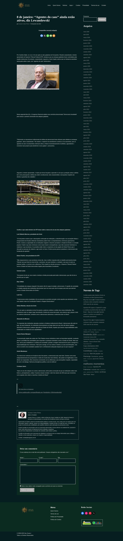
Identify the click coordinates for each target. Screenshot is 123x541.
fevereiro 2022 (87, 113)
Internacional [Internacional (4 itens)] (89, 361)
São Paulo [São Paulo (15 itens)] (86, 377)
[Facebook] (41, 34)
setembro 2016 (87, 191)
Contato (104, 5)
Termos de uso (95, 5)
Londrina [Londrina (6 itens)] (85, 363)
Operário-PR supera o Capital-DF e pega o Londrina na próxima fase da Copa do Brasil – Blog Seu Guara (94, 312)
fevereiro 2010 (87, 269)
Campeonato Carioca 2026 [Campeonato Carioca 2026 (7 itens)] (89, 339)
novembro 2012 (87, 237)
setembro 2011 (87, 252)
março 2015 (86, 211)
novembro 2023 (87, 89)
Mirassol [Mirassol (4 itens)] (85, 369)
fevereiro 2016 (87, 197)
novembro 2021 (87, 121)
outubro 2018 (87, 162)
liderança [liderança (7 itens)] (101, 361)
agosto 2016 (86, 194)
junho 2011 (86, 261)
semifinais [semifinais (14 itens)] (103, 375)
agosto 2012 (86, 246)
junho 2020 (86, 142)
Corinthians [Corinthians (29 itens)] (87, 354)
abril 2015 (86, 208)
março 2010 (86, 266)
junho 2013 (86, 234)
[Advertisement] (48, 45)
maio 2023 (86, 92)
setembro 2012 (87, 243)
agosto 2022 (86, 107)
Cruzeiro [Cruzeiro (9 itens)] (100, 353)
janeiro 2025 (86, 66)
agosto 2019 (86, 153)
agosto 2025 (86, 58)
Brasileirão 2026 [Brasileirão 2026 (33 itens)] (90, 337)
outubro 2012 (87, 240)
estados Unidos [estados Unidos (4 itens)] (86, 356)
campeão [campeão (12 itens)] (102, 342)
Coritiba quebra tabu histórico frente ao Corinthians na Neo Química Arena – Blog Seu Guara (94, 300)
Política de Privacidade (57, 520)
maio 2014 (86, 220)
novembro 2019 (87, 144)
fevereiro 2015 (87, 214)
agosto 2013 (86, 229)
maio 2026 (86, 31)
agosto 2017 (86, 176)
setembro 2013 (87, 226)
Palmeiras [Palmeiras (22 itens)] (87, 372)
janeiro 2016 (86, 200)
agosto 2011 (86, 255)
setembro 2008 (87, 287)
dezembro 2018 (87, 156)
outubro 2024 (87, 75)
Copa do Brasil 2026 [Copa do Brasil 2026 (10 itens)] (94, 344)
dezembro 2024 (87, 69)
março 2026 (86, 37)
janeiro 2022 (86, 116)
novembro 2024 (87, 72)
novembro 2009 (87, 278)
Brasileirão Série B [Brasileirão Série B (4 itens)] (100, 337)
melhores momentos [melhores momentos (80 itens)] (93, 366)
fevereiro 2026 (87, 40)
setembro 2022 (87, 104)
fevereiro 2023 (87, 101)
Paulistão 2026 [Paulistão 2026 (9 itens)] (95, 372)
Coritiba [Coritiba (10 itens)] (95, 353)
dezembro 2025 (87, 46)
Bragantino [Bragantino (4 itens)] (97, 334)
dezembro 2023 (87, 87)
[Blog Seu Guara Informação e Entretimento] (24, 5)
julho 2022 (86, 110)
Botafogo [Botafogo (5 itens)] (92, 334)
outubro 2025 (87, 52)
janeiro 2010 (86, 272)
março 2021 (86, 130)
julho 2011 (86, 258)
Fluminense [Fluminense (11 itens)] (94, 359)
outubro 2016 (87, 188)
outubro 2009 (87, 281)
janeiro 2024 (86, 84)
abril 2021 (86, 127)
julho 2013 (86, 232)
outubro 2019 (87, 147)
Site (59, 461)
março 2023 (86, 98)
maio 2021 (86, 124)
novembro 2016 (87, 185)
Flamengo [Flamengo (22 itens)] (87, 359)
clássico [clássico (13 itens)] (85, 344)
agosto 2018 (86, 168)
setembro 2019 (87, 150)
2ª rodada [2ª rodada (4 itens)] (89, 332)
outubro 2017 (87, 171)
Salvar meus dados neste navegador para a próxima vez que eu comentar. (42, 490)
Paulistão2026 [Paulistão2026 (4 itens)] (102, 372)
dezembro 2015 (87, 203)
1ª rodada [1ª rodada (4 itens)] (85, 332)
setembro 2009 (87, 284)
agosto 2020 (86, 136)
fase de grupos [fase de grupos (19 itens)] (95, 356)
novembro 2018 (87, 159)
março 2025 (86, 63)
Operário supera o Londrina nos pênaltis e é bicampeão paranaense (93, 317)
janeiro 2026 (86, 43)
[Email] (50, 34)
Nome (22, 461)
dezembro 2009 (87, 275)
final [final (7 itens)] (102, 356)
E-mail (41, 461)
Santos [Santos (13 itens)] (96, 375)
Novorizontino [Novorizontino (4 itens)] (89, 369)
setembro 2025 (87, 55)
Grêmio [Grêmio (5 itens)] (84, 361)
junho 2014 (86, 217)
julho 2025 (86, 60)
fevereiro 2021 (87, 133)
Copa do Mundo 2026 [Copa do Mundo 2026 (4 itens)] (87, 346)
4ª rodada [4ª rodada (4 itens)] (99, 332)
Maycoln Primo (87, 322)
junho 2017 (86, 182)
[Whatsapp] (47, 34)
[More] (53, 34)
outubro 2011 (87, 249)
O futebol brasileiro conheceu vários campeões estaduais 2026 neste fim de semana (94, 304)
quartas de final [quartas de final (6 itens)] (90, 375)
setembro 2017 (87, 174)
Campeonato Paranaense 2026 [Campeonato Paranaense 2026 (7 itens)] (90, 342)
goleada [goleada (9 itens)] (101, 359)
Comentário (23, 468)
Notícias (64, 5)
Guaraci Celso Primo (24, 23)
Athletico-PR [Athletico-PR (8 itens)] (86, 334)
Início (48, 5)
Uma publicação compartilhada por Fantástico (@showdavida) (40, 396)
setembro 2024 (87, 78)
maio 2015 (86, 205)
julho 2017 (86, 179)
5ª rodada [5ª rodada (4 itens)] (103, 332)
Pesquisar (86, 16)
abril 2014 (86, 223)
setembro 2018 (87, 165)
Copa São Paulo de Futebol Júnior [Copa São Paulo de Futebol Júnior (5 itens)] (90, 351)
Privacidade (85, 5)
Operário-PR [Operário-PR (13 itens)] (97, 369)
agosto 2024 (86, 81)
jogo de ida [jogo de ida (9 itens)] (96, 361)
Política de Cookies (56, 523)
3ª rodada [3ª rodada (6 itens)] (94, 332)
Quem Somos (56, 5)
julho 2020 (86, 139)
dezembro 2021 (87, 118)
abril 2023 (86, 95)
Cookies (78, 5)
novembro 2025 (87, 49)
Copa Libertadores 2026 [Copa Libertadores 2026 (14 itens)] (91, 348)
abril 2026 (86, 34)
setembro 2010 (87, 263)
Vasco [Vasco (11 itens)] (92, 377)
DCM (31, 55)
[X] (44, 34)
